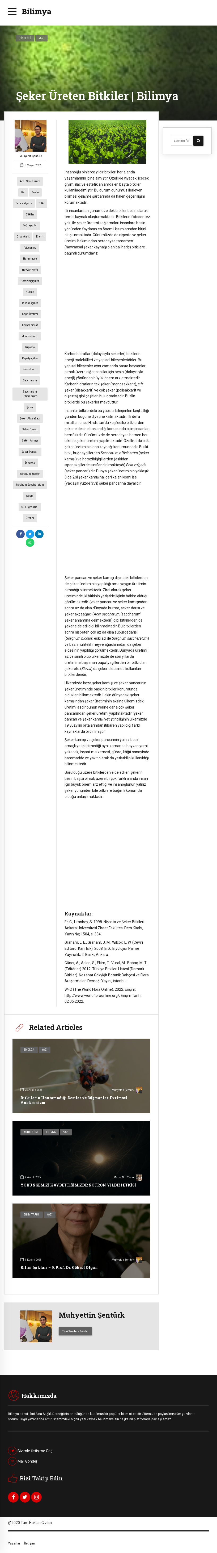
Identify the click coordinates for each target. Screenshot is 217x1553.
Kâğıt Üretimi (30, 314)
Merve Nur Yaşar (128, 1178)
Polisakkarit (30, 369)
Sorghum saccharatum (30, 484)
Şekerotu (30, 462)
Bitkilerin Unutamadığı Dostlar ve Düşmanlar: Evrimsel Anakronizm (73, 1100)
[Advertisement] (107, 300)
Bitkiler (30, 214)
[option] (107, 142)
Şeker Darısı (29, 429)
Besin (35, 192)
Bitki (41, 203)
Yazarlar (14, 1543)
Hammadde (30, 258)
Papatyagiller (30, 358)
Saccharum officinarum (30, 394)
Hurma (30, 292)
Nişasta (30, 347)
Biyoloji (25, 38)
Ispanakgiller (30, 303)
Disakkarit (23, 236)
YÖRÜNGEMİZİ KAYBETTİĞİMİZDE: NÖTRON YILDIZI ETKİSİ (78, 1185)
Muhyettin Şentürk (30, 139)
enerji (39, 236)
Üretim (30, 518)
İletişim (29, 1543)
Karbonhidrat (30, 325)
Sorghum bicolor (30, 474)
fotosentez (29, 247)
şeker (30, 407)
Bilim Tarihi (32, 1214)
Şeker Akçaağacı (30, 418)
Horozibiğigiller (30, 281)
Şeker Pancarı (30, 451)
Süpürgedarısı (30, 507)
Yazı (41, 38)
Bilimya (36, 11)
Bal (23, 192)
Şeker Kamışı (30, 440)
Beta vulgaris (24, 203)
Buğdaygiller (30, 225)
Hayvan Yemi (30, 270)
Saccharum (30, 380)
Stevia (29, 496)
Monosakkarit (30, 336)
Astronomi (31, 1132)
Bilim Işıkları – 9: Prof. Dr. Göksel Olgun (59, 1267)
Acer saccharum (30, 181)
